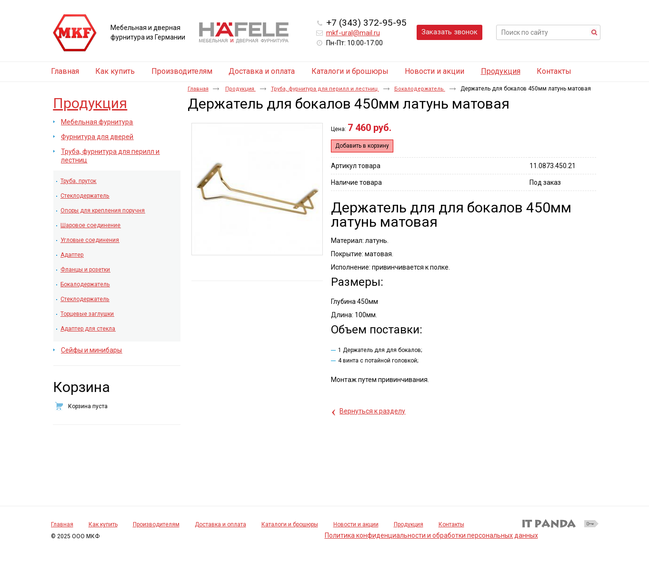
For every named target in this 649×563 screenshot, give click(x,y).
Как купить (103, 524)
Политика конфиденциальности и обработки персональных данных (431, 535)
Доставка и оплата (220, 524)
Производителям (156, 524)
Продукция (500, 71)
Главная (198, 89)
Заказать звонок (449, 32)
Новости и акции (356, 524)
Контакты (451, 524)
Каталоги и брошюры (289, 524)
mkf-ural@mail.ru (353, 33)
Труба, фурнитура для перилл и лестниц (325, 89)
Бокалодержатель (419, 89)
